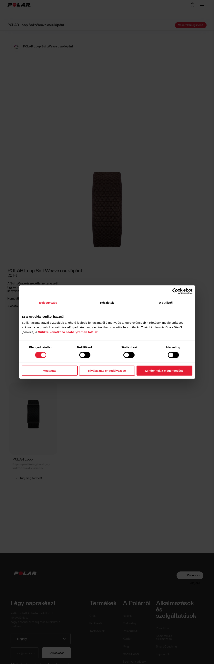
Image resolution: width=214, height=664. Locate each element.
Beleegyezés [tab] (48, 302)
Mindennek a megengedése (164, 370)
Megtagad (49, 370)
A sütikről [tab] (166, 302)
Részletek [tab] (107, 302)
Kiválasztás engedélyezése (107, 370)
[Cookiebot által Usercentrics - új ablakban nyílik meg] (175, 291)
